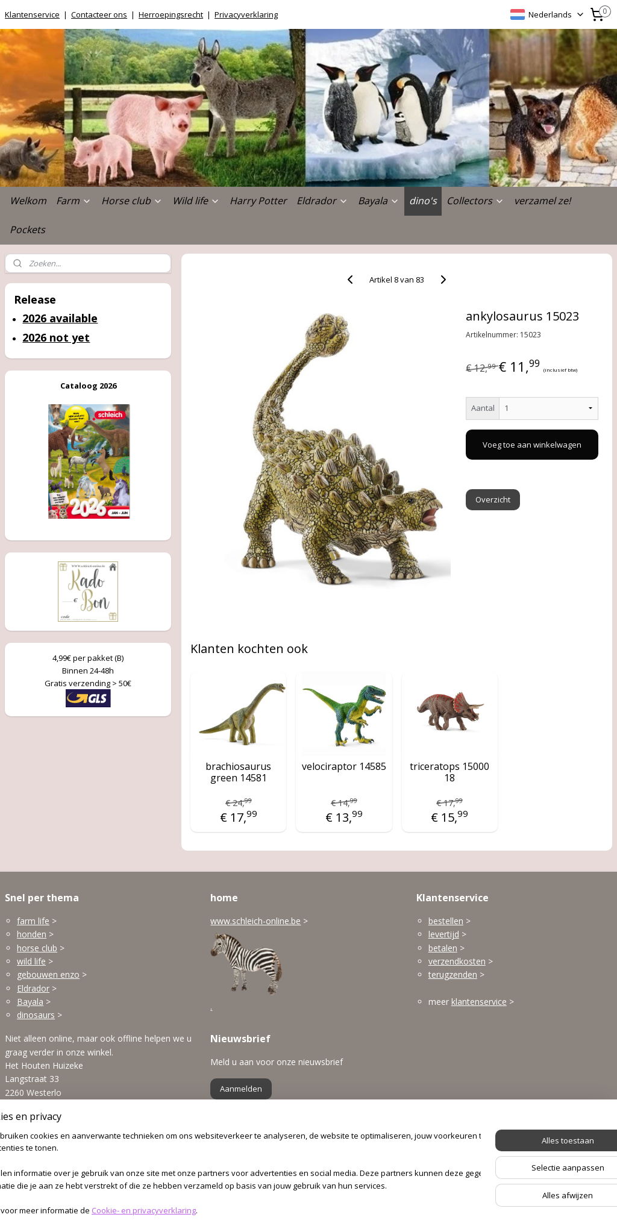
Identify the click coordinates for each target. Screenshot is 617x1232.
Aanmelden (241, 1088)
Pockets (27, 229)
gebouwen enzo (48, 974)
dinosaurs (36, 1015)
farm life (33, 921)
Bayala (378, 200)
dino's (423, 200)
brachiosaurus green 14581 (238, 772)
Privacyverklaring (246, 14)
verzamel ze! (542, 200)
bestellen (445, 921)
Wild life (196, 200)
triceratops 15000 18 (449, 772)
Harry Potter (258, 200)
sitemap (265, 1210)
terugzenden (452, 974)
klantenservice (479, 1001)
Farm (74, 200)
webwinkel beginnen (337, 1210)
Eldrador (322, 200)
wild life (31, 961)
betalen (442, 948)
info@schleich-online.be (50, 1136)
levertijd (443, 934)
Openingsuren (32, 1163)
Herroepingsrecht (171, 14)
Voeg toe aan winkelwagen (532, 444)
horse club (37, 948)
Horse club (132, 200)
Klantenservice (32, 14)
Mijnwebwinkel (442, 1210)
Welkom (28, 200)
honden (31, 934)
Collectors (475, 200)
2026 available (60, 318)
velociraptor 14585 (344, 766)
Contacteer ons (99, 14)
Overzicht (492, 499)
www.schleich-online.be (255, 921)
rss (290, 1210)
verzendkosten (457, 961)
